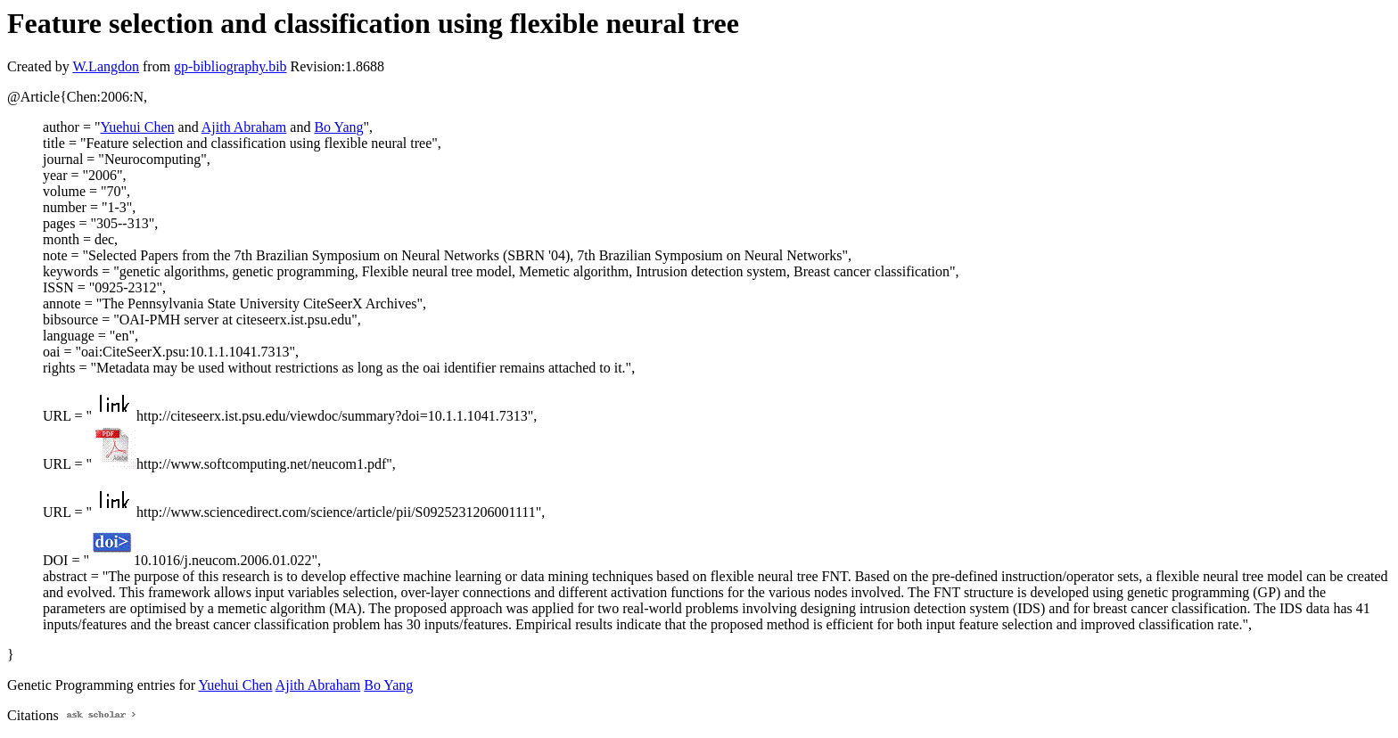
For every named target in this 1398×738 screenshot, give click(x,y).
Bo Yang (338, 127)
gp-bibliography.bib (230, 66)
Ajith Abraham (244, 127)
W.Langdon (105, 66)
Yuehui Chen (137, 127)
